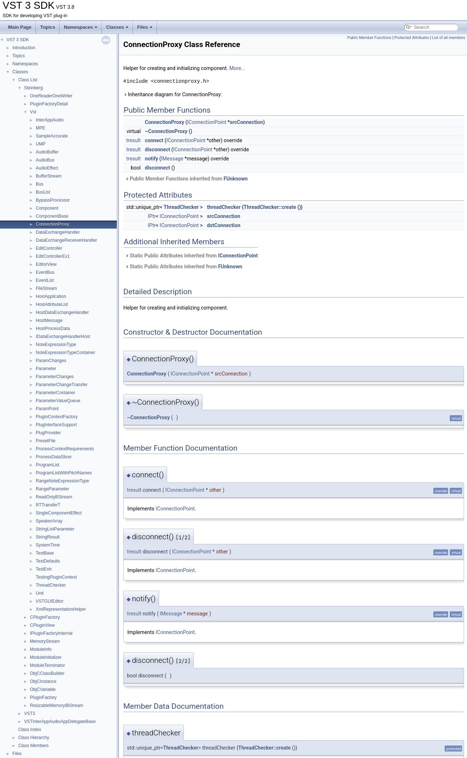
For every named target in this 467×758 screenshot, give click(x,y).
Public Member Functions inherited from (186, 179)
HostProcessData (53, 328)
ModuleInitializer (46, 657)
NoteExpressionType (56, 344)
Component (47, 208)
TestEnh (43, 569)
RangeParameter (52, 488)
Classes (117, 27)
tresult (133, 140)
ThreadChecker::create (270, 207)
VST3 (29, 713)
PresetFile (45, 440)
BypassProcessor (53, 200)
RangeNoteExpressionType (62, 480)
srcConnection (246, 122)
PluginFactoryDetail (49, 103)
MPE (40, 128)
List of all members (448, 37)
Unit (39, 593)
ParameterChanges (55, 376)
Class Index (29, 729)
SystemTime (48, 545)
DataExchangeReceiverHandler (66, 240)
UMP (41, 144)
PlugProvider (48, 432)
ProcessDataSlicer (54, 456)
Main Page (19, 27)
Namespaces (80, 27)
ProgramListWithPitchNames (64, 472)
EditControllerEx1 (53, 256)
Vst (33, 111)
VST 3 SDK (18, 39)
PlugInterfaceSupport (56, 424)
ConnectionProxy (52, 224)
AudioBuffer (47, 152)
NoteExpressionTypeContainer (65, 352)
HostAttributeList (52, 304)
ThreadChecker (51, 585)
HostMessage (49, 320)
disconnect (157, 149)
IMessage (172, 159)
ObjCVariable (42, 689)
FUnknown (236, 179)
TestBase (45, 553)
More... (237, 68)
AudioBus (45, 160)
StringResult (47, 537)
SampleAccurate (52, 136)
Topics (47, 27)
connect (154, 140)
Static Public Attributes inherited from (191, 256)
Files (145, 27)
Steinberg (33, 87)
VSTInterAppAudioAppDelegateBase (60, 721)
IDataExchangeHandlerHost (63, 336)
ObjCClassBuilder (47, 673)
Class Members (33, 745)
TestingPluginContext (56, 577)
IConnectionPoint (206, 122)
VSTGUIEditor (49, 601)
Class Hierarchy (33, 737)
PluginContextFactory (57, 416)
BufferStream (48, 176)
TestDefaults (48, 561)
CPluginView (42, 625)
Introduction (23, 47)
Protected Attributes (411, 37)
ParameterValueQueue (58, 400)
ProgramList (47, 464)
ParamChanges (51, 360)
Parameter (46, 368)
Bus (39, 184)
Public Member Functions (369, 37)
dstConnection (223, 225)
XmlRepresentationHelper (61, 609)
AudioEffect (47, 168)
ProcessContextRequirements (65, 448)
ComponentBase (52, 216)
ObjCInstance (43, 681)
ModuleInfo (40, 649)
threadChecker (223, 207)
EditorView (46, 264)
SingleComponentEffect (59, 513)
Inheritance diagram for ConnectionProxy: (172, 94)
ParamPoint (47, 408)
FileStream (46, 288)
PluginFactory (43, 697)
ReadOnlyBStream (54, 496)
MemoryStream (45, 641)
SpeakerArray (49, 521)
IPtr (152, 216)
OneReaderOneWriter (51, 95)
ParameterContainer (55, 392)
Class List (27, 79)
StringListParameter (55, 529)
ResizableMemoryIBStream (56, 705)
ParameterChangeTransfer (62, 384)
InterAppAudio (49, 120)
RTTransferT (48, 505)
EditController (49, 248)
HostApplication (51, 296)
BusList (43, 192)
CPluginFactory (45, 617)
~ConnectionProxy (166, 131)
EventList (45, 280)
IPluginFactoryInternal (51, 633)
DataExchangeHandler (58, 232)
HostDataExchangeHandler (62, 312)
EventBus (45, 272)
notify (151, 159)
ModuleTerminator (47, 665)
